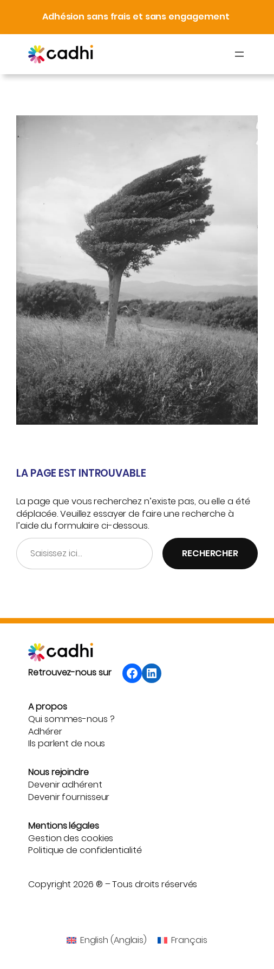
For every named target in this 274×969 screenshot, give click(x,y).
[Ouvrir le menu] (239, 54)
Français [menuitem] (189, 940)
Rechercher (210, 553)
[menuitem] (106, 940)
